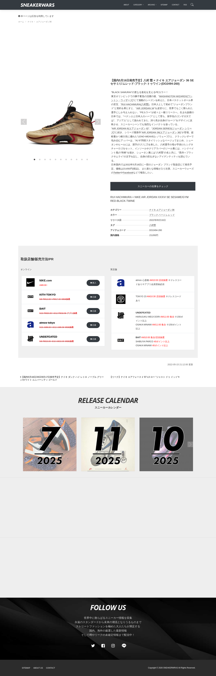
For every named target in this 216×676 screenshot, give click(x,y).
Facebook (128, 172)
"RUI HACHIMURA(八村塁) (135, 104)
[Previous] (63, 378)
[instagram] (113, 645)
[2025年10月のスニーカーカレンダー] (166, 444)
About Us (38, 668)
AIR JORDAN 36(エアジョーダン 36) (161, 132)
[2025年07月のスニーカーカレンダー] (50, 444)
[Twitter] (93, 645)
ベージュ (163, 215)
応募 (93, 297)
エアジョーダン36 (165, 210)
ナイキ (152, 210)
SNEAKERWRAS (170, 668)
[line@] (123, 645)
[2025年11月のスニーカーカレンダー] (108, 444)
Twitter (117, 172)
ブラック (153, 215)
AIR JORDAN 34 (145, 108)
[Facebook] (103, 645)
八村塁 (152, 225)
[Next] (153, 377)
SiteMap (26, 668)
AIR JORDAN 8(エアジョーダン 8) (130, 128)
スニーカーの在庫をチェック (153, 186)
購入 (93, 283)
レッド (171, 215)
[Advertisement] (108, 52)
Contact (50, 668)
